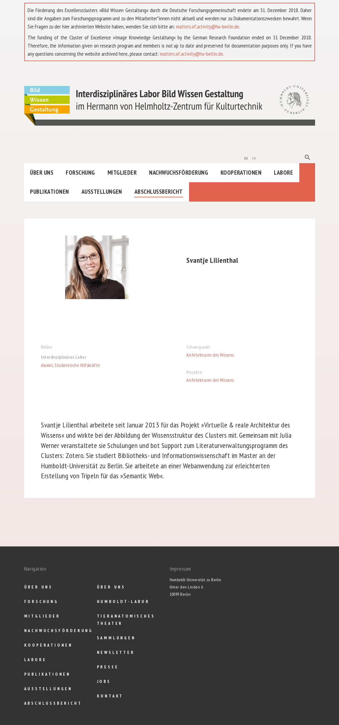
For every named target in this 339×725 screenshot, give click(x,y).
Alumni (47, 365)
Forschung (80, 172)
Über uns (41, 172)
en (254, 158)
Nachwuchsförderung (178, 172)
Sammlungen (116, 638)
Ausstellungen (101, 192)
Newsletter (116, 652)
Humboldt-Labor (123, 601)
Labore (283, 172)
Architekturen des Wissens (210, 355)
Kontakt (110, 696)
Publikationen (49, 192)
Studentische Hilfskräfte (77, 365)
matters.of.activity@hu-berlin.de (207, 26)
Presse (108, 667)
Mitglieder (122, 172)
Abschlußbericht (159, 192)
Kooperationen (241, 172)
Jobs (104, 681)
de (246, 158)
